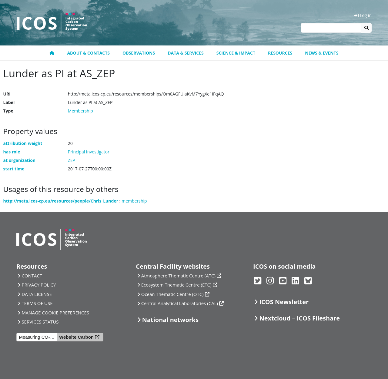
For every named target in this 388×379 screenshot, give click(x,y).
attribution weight (22, 143)
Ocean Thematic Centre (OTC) (172, 294)
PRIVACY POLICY (39, 285)
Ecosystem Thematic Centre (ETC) (176, 285)
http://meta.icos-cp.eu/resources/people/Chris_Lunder (61, 201)
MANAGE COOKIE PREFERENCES (55, 313)
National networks (170, 320)
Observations (138, 53)
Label (9, 102)
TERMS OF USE (37, 303)
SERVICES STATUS (40, 322)
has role (11, 152)
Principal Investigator (88, 152)
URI (7, 94)
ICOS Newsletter (284, 302)
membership (134, 201)
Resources (280, 53)
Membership (80, 111)
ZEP (71, 160)
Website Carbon (76, 337)
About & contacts (88, 53)
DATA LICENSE (37, 294)
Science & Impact (235, 53)
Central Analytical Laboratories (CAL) (179, 303)
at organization (19, 160)
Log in (363, 15)
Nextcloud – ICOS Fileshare (299, 318)
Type (8, 111)
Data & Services (186, 53)
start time (14, 169)
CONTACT (32, 276)
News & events (321, 53)
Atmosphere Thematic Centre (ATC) (178, 276)
